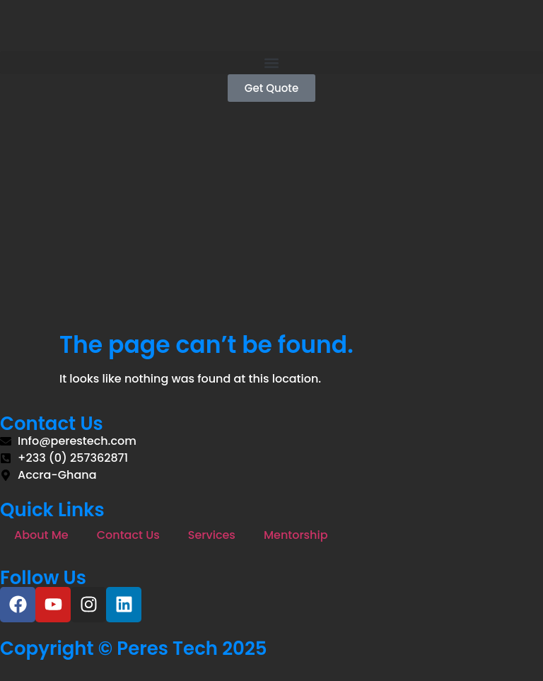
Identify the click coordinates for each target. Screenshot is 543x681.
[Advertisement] (271, 225)
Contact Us (128, 535)
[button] (271, 62)
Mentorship (296, 535)
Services (211, 535)
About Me (41, 535)
